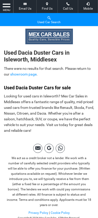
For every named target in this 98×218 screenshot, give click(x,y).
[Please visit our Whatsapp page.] (60, 148)
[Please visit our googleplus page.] (49, 148)
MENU (6, 7)
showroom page (23, 74)
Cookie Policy (60, 213)
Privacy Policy (38, 213)
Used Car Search (49, 19)
